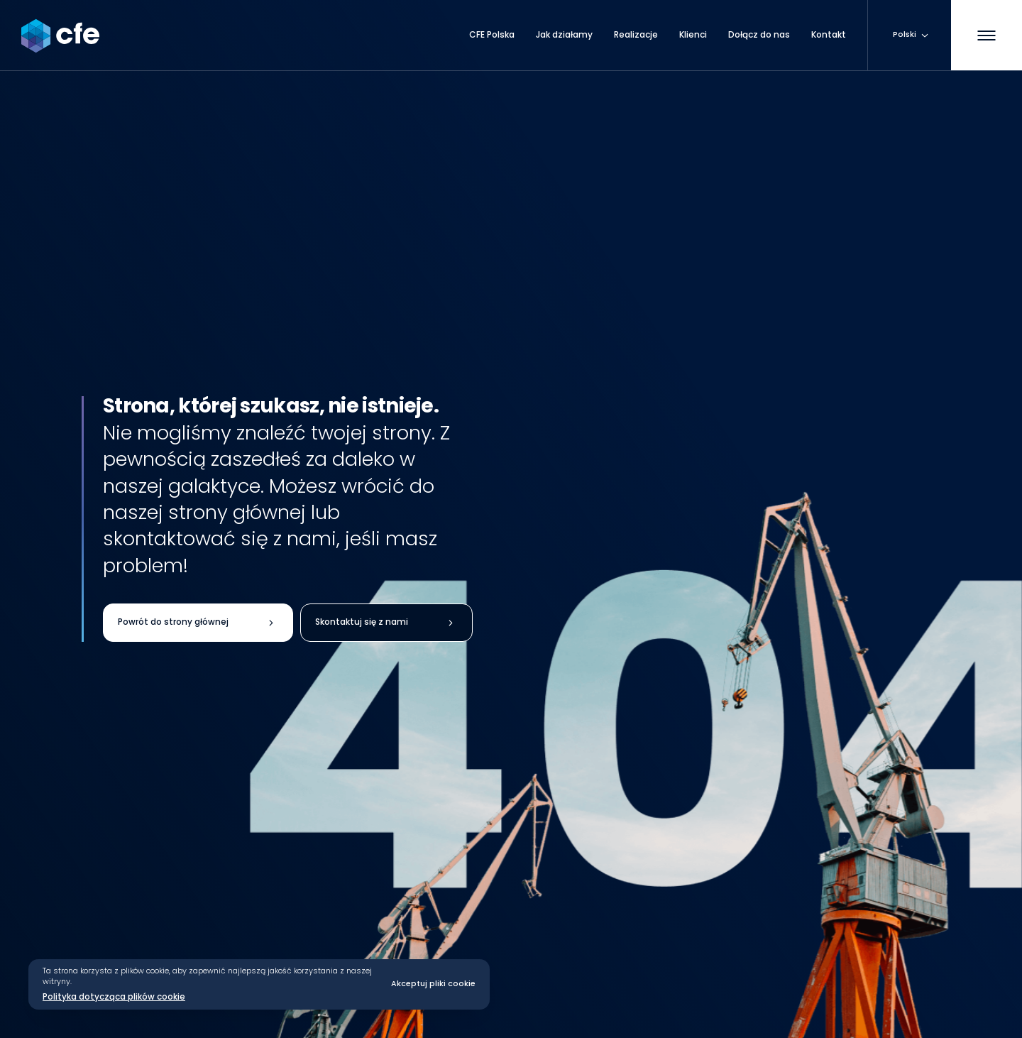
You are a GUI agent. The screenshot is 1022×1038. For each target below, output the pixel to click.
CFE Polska (492, 34)
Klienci (693, 34)
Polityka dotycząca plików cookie (114, 997)
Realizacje (636, 34)
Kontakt (828, 34)
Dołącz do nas (759, 34)
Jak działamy (564, 34)
